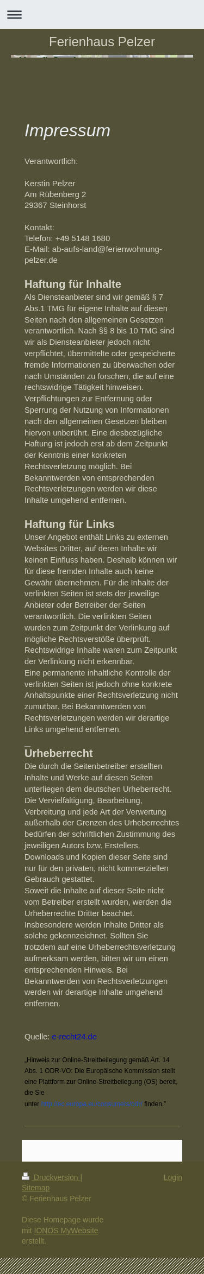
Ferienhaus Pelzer (102, 41)
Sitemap (36, 1187)
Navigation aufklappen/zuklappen (102, 14)
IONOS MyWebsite (66, 1230)
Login (173, 1177)
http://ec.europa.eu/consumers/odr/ (92, 1104)
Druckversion (51, 1177)
